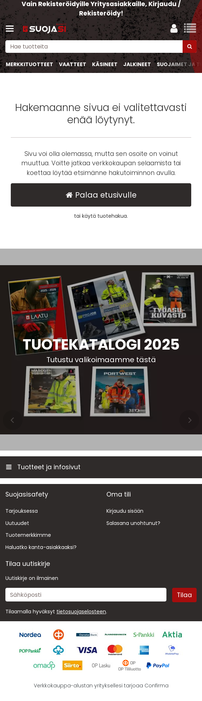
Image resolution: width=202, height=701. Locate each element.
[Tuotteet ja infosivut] (11, 28)
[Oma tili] (174, 29)
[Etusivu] (44, 28)
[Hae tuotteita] (101, 46)
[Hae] (190, 46)
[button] (81, 611)
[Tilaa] (184, 595)
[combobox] (101, 46)
